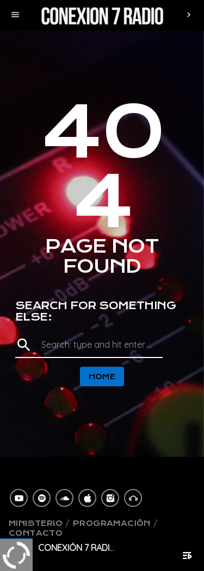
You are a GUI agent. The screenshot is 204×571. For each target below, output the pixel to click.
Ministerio (36, 523)
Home (102, 376)
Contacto (36, 533)
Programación (112, 523)
